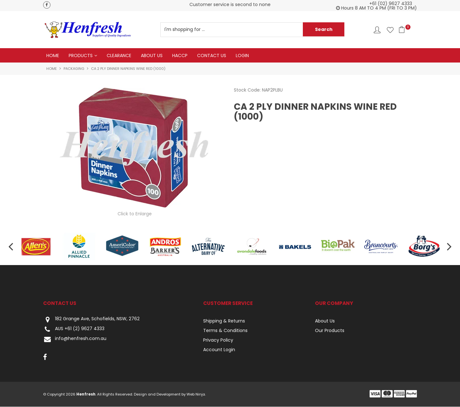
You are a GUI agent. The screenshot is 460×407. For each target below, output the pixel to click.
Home (52, 55)
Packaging (74, 68)
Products (81, 55)
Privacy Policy (218, 340)
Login (242, 55)
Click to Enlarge (135, 214)
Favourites (390, 29)
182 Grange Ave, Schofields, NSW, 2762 (91, 319)
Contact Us (211, 55)
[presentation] (9, 246)
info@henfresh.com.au (74, 339)
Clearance (119, 55)
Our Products (329, 331)
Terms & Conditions (225, 331)
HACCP (180, 55)
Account (377, 29)
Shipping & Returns (224, 321)
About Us (152, 55)
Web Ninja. (196, 394)
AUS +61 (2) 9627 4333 (73, 329)
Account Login (219, 350)
